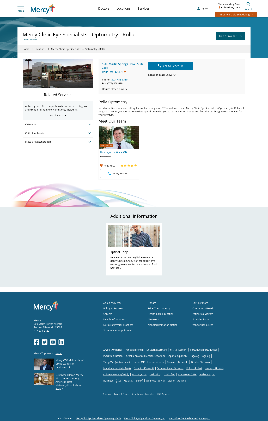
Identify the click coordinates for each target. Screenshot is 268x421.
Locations (124, 8)
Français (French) (134, 349)
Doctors (103, 8)
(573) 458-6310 (119, 79)
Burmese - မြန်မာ (112, 380)
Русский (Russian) (113, 355)
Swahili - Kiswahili (144, 368)
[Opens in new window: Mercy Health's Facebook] (36, 342)
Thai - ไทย (169, 374)
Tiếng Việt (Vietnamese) (116, 362)
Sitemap (107, 394)
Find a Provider (230, 36)
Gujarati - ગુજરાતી (133, 380)
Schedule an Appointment (118, 330)
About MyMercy (112, 302)
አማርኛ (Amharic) (112, 349)
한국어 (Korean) (178, 349)
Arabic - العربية (207, 374)
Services (144, 8)
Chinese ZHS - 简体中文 (116, 374)
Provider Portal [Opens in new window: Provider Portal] (200, 319)
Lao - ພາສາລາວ (155, 362)
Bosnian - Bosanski (177, 362)
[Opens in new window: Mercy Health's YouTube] (53, 342)
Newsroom (154, 319)
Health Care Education (161, 313)
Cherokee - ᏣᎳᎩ (187, 374)
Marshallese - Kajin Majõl (117, 368)
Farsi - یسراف (139, 374)
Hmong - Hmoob (214, 368)
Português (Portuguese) (203, 349)
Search (249, 6)
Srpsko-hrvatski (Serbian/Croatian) (145, 355)
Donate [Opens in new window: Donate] (152, 302)
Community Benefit (203, 308)
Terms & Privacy (122, 394)
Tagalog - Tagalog (200, 355)
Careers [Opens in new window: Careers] (107, 313)
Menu (20, 8)
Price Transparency (159, 308)
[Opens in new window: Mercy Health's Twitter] (44, 342)
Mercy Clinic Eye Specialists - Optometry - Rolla (98, 418)
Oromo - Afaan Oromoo (170, 368)
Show (161, 74)
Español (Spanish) (177, 355)
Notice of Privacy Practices (118, 324)
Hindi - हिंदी (138, 362)
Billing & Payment (113, 308)
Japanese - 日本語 (155, 380)
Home (26, 49)
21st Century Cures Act (143, 394)
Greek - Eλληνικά (200, 362)
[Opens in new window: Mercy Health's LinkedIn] (61, 342)
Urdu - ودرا (155, 374)
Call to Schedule (171, 66)
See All (59, 353)
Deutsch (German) (157, 349)
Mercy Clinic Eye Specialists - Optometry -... (144, 418)
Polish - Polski (194, 368)
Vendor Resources (202, 324)
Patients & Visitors (202, 313)
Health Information (114, 319)
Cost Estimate (200, 302)
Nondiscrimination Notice (162, 324)
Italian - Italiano (177, 380)
